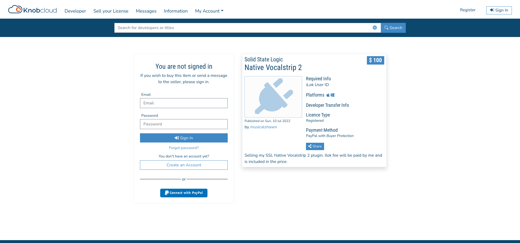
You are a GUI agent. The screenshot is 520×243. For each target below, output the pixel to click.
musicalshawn (263, 127)
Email (146, 94)
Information (176, 11)
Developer (75, 11)
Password (149, 115)
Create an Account (184, 165)
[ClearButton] (375, 29)
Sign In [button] (499, 10)
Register (468, 10)
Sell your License (110, 11)
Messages (146, 11)
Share (315, 146)
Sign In (184, 138)
